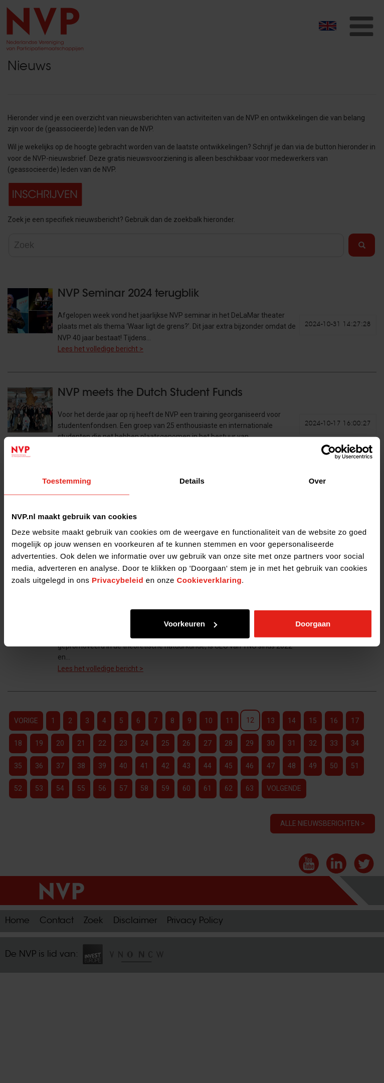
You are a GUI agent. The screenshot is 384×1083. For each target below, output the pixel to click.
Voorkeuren (190, 623)
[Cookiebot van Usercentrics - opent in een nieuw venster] (328, 451)
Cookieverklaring (209, 580)
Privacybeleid (117, 580)
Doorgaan (312, 623)
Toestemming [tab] (66, 480)
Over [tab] (317, 480)
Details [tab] (192, 480)
